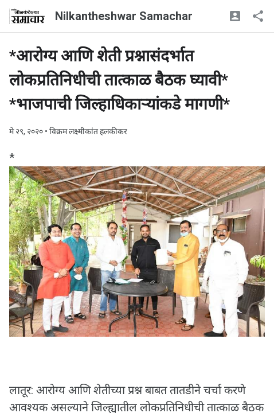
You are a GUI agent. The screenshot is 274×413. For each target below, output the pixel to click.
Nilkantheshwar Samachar (124, 16)
